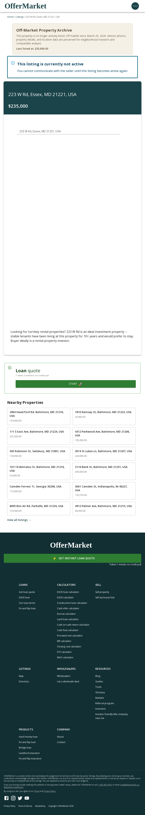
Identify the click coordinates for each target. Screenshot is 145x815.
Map (21, 676)
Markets (99, 697)
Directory (24, 681)
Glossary (100, 692)
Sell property (102, 592)
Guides (99, 681)
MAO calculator (65, 657)
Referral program (104, 703)
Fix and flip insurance (30, 758)
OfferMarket (25, 6)
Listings (20, 16)
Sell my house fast (104, 597)
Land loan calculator (68, 619)
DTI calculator (64, 652)
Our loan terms (27, 603)
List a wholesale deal (68, 681)
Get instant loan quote (72, 558)
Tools (98, 687)
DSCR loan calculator (68, 592)
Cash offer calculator (68, 608)
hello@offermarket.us (129, 784)
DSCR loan (24, 597)
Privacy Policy (50, 791)
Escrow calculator (66, 613)
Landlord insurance (29, 753)
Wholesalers (63, 676)
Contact (61, 742)
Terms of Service (25, 806)
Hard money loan (28, 736)
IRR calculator (64, 641)
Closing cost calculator (69, 646)
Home (10, 16)
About (60, 736)
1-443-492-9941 (105, 784)
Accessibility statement (13, 787)
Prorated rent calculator (70, 635)
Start (76, 384)
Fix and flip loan (27, 608)
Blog (97, 676)
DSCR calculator (65, 597)
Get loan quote (27, 592)
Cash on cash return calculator (73, 624)
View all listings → (19, 520)
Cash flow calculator (68, 630)
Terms (36, 791)
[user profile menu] (135, 6)
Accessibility (40, 806)
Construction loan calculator (72, 603)
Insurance (100, 708)
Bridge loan (25, 747)
